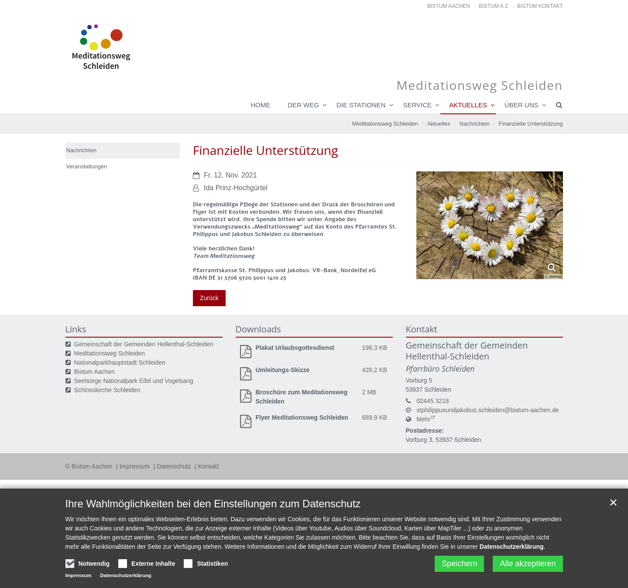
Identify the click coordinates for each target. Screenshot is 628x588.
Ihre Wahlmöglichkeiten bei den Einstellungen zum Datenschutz (213, 503)
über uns (521, 105)
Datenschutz (174, 466)
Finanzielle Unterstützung (531, 123)
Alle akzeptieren (528, 563)
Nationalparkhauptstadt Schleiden (119, 362)
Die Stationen (361, 105)
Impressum (135, 466)
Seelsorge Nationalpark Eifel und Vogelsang (133, 380)
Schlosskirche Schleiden (107, 389)
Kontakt (208, 466)
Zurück (209, 297)
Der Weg (303, 105)
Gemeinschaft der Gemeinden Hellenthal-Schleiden (143, 344)
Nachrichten (475, 123)
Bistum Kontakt (540, 6)
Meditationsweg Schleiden (385, 123)
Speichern (459, 563)
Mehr (424, 419)
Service (417, 105)
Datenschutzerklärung (512, 546)
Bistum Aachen (448, 6)
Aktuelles (468, 105)
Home (260, 105)
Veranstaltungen (86, 166)
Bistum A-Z (493, 6)
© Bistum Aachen (89, 466)
